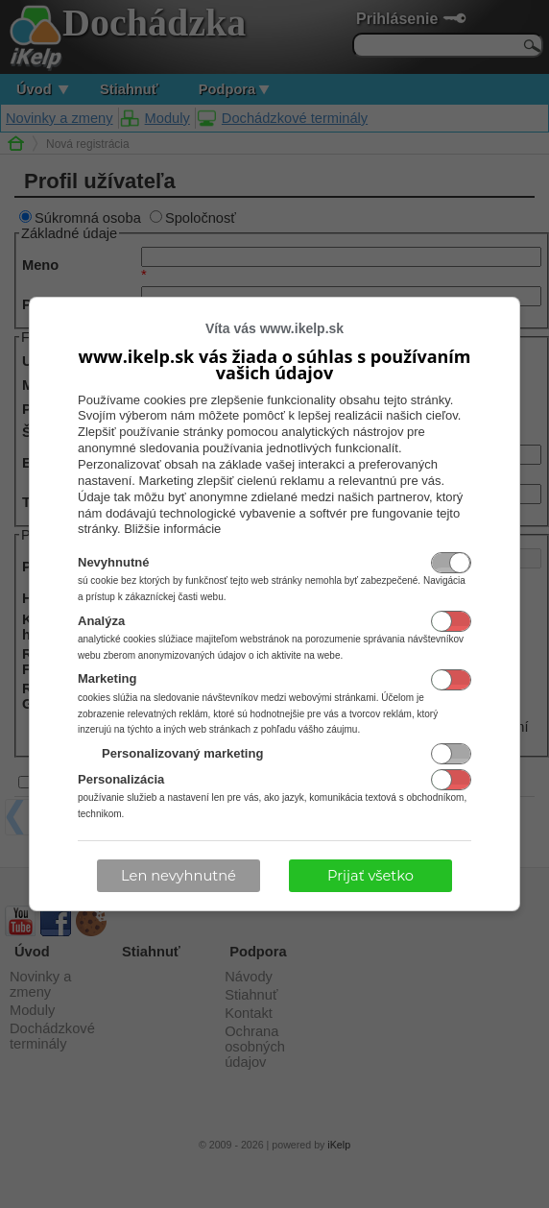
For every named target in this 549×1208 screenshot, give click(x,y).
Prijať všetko (370, 875)
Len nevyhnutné (178, 875)
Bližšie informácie (172, 528)
